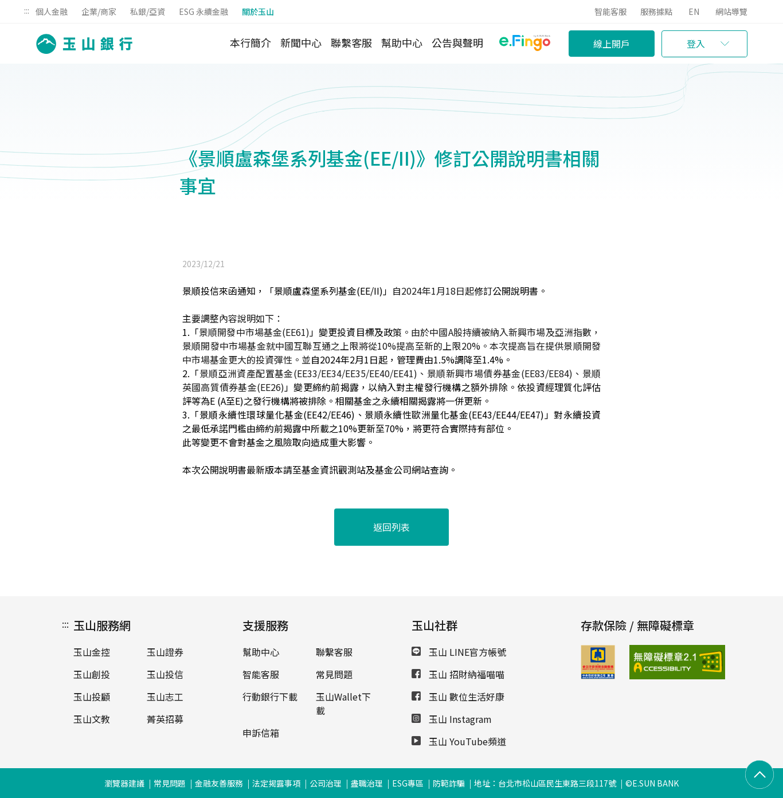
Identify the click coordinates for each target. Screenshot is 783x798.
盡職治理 (367, 783)
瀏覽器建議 (124, 783)
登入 (696, 43)
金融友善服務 (219, 783)
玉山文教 (91, 719)
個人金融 (52, 11)
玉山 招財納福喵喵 (458, 674)
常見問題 (334, 674)
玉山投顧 (91, 696)
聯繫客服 (351, 42)
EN (693, 11)
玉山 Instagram (452, 719)
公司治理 (326, 783)
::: (26, 10)
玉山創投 (91, 674)
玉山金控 (91, 652)
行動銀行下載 (269, 696)
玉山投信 (165, 674)
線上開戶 (611, 43)
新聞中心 (301, 42)
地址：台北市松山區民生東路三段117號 (545, 783)
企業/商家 (98, 11)
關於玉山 (258, 11)
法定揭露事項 (276, 783)
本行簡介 (250, 42)
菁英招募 (165, 719)
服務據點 (656, 11)
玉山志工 (165, 696)
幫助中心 (401, 42)
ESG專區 (408, 783)
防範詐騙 (449, 783)
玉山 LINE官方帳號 (459, 652)
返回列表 (391, 527)
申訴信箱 (260, 733)
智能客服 (610, 11)
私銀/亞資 (147, 11)
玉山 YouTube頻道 (459, 741)
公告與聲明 (457, 42)
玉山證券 (165, 652)
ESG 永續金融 (203, 11)
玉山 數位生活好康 (458, 696)
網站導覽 (731, 11)
